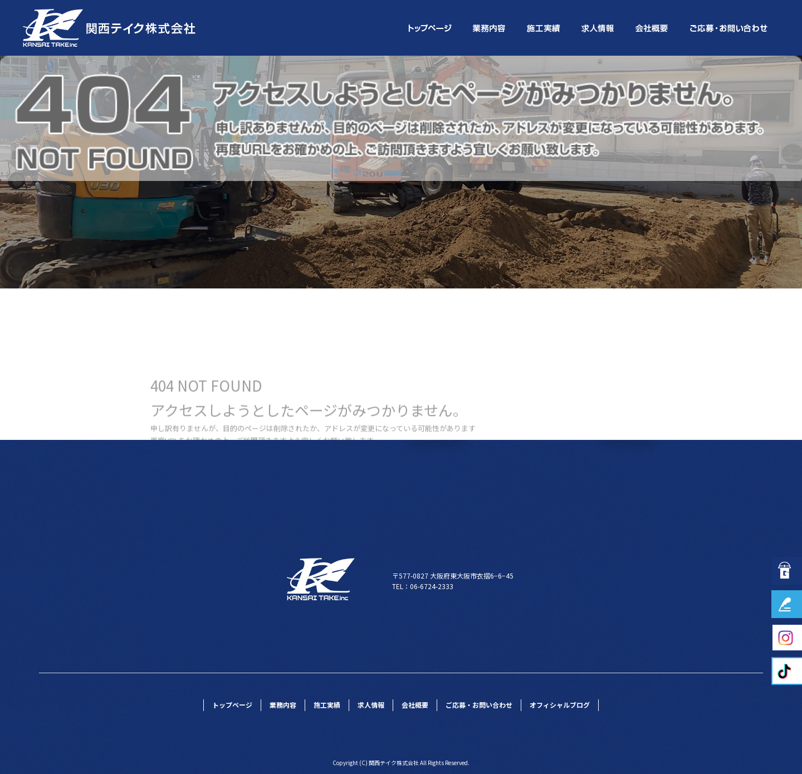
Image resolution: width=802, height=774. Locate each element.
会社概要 (653, 27)
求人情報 (599, 27)
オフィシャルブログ (560, 704)
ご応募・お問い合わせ (729, 27)
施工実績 (544, 27)
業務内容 (490, 27)
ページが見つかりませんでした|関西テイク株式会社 (704, 63)
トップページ (428, 27)
